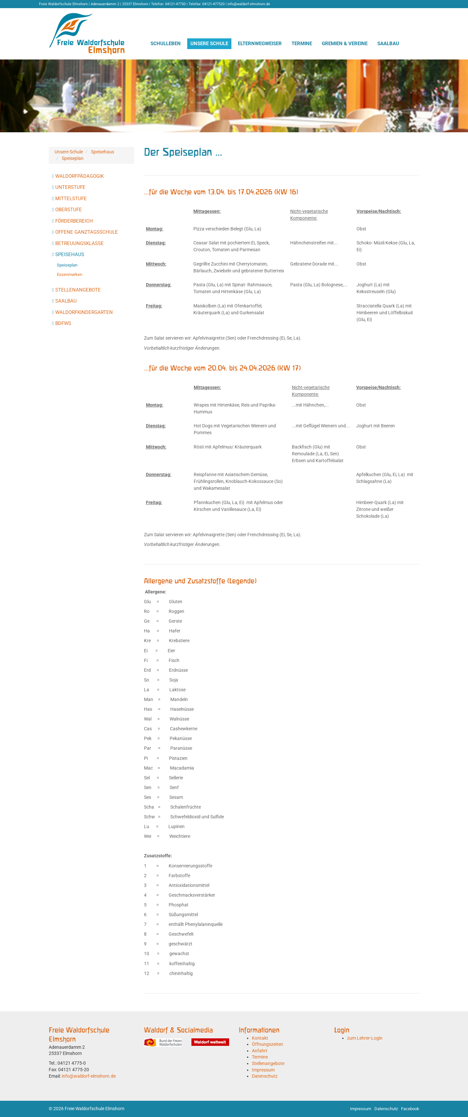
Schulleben (165, 43)
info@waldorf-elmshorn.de (89, 1076)
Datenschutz (265, 1076)
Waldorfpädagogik (79, 176)
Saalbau (388, 43)
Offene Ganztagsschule (86, 232)
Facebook (410, 1108)
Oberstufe (68, 210)
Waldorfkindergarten (84, 312)
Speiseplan (73, 158)
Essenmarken (69, 274)
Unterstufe (70, 187)
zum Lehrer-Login (365, 1038)
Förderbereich (74, 221)
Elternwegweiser (260, 43)
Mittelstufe (71, 198)
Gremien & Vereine (345, 43)
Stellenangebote (78, 290)
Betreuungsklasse (79, 243)
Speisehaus (102, 151)
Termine (302, 43)
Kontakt (260, 1038)
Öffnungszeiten (267, 1044)
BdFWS (63, 323)
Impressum (263, 1069)
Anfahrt (259, 1050)
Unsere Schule (209, 43)
